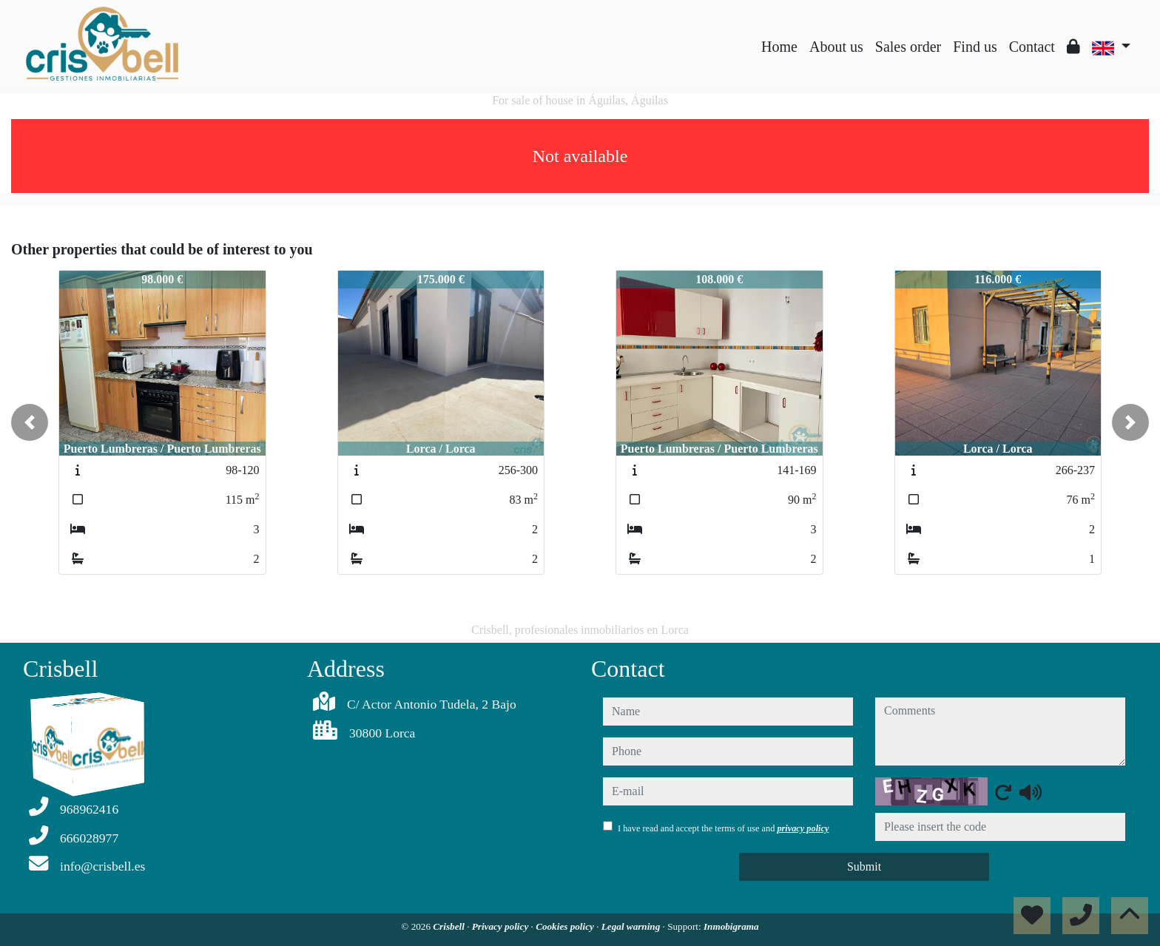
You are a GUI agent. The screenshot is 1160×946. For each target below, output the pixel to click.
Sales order (908, 46)
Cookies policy (566, 926)
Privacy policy (501, 926)
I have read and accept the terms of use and (723, 828)
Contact (1032, 46)
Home (779, 46)
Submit (864, 866)
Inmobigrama (731, 926)
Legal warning (632, 926)
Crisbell (450, 926)
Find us (975, 46)
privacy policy (803, 828)
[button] (29, 422)
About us (836, 46)
